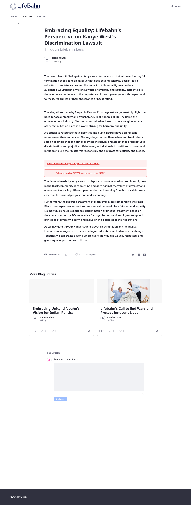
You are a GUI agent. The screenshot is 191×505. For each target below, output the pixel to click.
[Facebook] (139, 325)
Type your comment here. (66, 429)
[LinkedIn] (144, 325)
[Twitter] (133, 325)
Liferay (24, 496)
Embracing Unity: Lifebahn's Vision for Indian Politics (56, 381)
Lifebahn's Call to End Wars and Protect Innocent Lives (126, 381)
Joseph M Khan (59, 57)
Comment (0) (52, 325)
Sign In (176, 6)
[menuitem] (14, 16)
